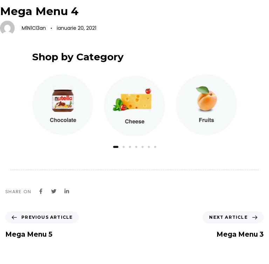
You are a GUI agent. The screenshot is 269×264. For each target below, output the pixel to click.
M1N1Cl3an (34, 28)
